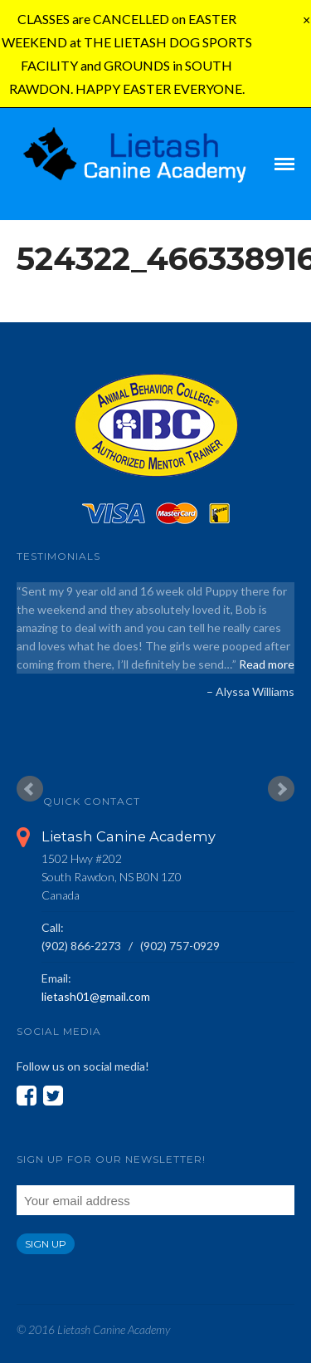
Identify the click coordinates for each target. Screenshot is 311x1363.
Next (281, 789)
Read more (266, 664)
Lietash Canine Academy (128, 836)
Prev (30, 789)
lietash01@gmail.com (95, 996)
